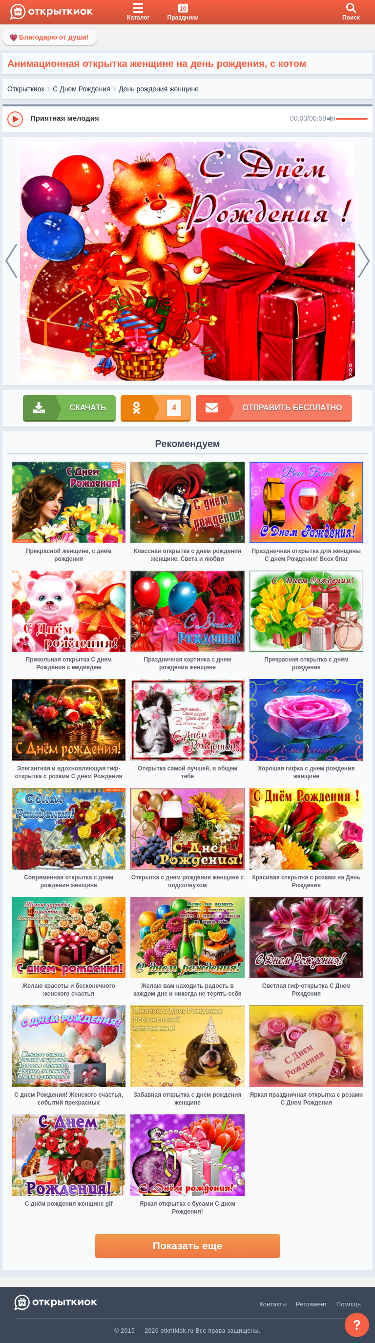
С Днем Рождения (81, 89)
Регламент (311, 1304)
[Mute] (331, 119)
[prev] (11, 261)
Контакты (273, 1304)
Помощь (348, 1304)
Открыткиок (25, 89)
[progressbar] (352, 119)
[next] (363, 261)
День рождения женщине (159, 89)
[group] (187, 119)
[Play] (15, 119)
